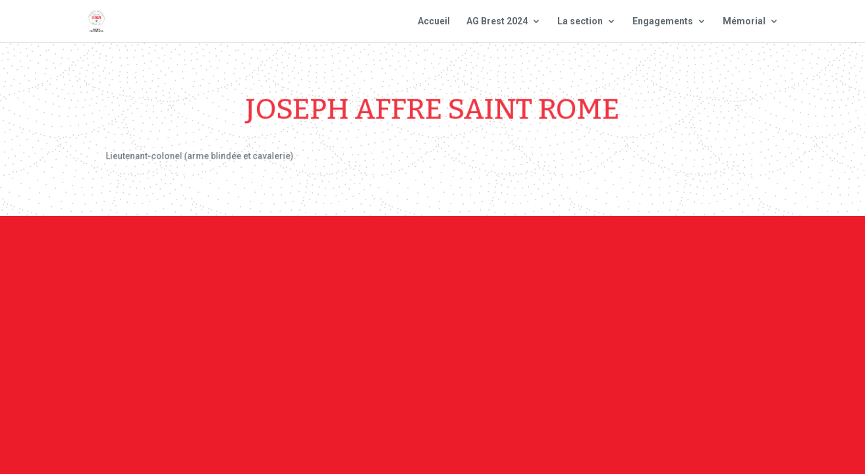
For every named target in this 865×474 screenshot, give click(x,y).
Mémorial (744, 21)
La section (580, 21)
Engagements (662, 21)
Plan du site (612, 251)
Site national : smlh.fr (721, 251)
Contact (430, 251)
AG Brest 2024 (497, 21)
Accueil (434, 21)
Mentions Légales (516, 251)
